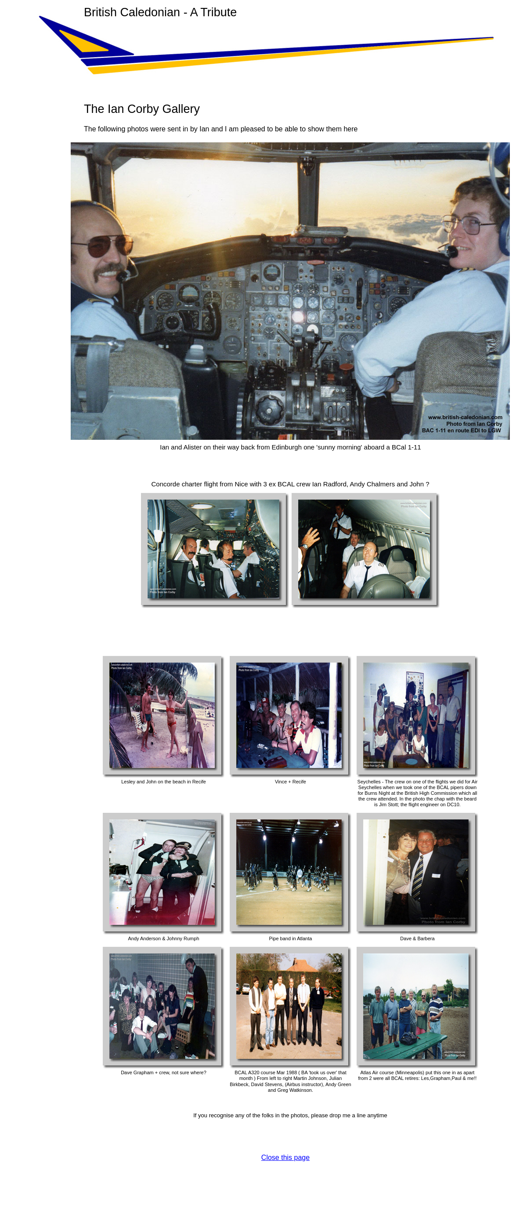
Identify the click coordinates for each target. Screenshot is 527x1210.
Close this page (285, 1157)
